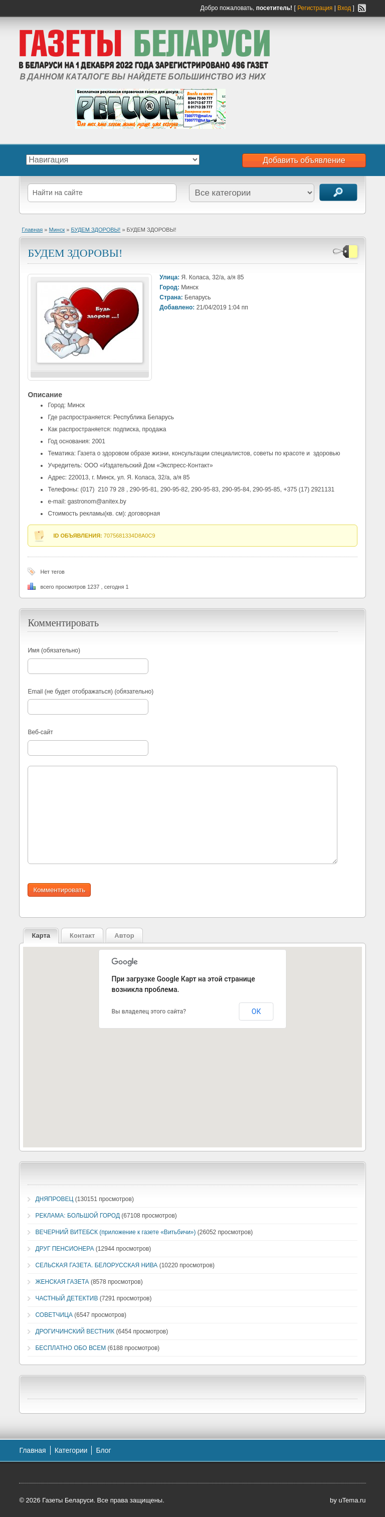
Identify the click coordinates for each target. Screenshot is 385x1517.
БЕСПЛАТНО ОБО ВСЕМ (70, 1348)
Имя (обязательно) (54, 650)
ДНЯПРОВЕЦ (54, 1199)
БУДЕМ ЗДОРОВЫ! (95, 230)
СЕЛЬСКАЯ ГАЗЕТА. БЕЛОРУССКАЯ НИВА (96, 1265)
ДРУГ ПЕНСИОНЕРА (64, 1248)
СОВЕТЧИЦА (54, 1314)
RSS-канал (362, 8)
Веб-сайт (40, 732)
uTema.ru (351, 1500)
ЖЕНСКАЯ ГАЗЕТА (62, 1281)
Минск (57, 230)
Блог (103, 1450)
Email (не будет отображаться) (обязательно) (90, 691)
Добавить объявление (304, 160)
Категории (71, 1450)
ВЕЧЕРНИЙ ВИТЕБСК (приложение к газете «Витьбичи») (115, 1232)
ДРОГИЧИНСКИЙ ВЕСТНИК (74, 1331)
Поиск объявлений (338, 192)
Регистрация (314, 8)
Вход (344, 8)
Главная (32, 230)
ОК (256, 1011)
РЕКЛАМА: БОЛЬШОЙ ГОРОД (77, 1215)
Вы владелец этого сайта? (149, 1011)
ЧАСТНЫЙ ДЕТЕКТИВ (66, 1298)
